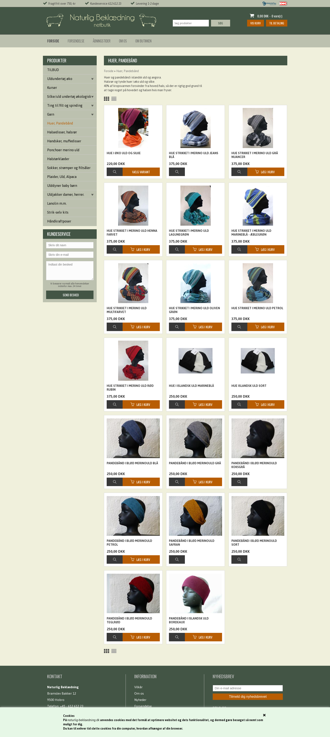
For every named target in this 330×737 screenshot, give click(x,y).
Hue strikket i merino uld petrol (257, 308)
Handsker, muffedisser (64, 141)
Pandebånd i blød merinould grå (195, 463)
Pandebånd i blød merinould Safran (191, 542)
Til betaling (276, 23)
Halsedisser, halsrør (62, 132)
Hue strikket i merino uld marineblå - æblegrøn (251, 232)
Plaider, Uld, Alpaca (61, 177)
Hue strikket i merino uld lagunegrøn (189, 232)
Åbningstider (101, 40)
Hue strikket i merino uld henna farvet (132, 232)
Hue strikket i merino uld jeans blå (193, 155)
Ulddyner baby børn (62, 185)
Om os (123, 40)
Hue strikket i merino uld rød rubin (130, 387)
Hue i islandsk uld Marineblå (191, 385)
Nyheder (140, 700)
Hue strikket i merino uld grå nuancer (254, 155)
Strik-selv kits (57, 212)
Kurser (52, 88)
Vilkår (138, 687)
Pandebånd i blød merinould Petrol (129, 542)
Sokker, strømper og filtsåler (69, 168)
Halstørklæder (58, 159)
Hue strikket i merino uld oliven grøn (194, 310)
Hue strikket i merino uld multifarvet (127, 310)
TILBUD (53, 70)
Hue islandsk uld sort (248, 385)
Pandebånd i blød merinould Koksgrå (254, 465)
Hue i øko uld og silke (124, 153)
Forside (108, 71)
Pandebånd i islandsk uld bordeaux (189, 620)
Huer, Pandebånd (60, 123)
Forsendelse (76, 40)
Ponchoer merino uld (63, 150)
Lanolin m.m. (57, 203)
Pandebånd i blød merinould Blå (132, 463)
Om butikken (143, 40)
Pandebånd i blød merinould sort (254, 542)
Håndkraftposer (59, 221)
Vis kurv (255, 23)
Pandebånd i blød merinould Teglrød (129, 620)
